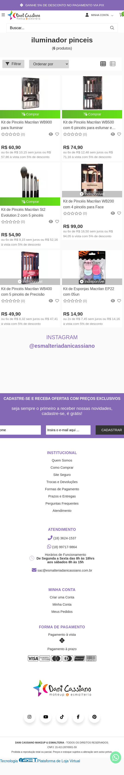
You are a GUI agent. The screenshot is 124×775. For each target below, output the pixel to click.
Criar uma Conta (62, 597)
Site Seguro (62, 475)
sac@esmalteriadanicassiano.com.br (62, 570)
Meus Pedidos (61, 612)
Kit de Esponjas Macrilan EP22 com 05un (88, 291)
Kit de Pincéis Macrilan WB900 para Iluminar (26, 125)
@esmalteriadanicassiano (62, 346)
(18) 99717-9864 (62, 547)
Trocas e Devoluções (62, 482)
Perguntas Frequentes (62, 503)
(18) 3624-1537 (62, 538)
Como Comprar (62, 467)
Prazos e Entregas (62, 496)
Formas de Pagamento (62, 489)
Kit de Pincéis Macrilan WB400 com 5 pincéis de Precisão (26, 291)
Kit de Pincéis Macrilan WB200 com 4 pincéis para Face (88, 204)
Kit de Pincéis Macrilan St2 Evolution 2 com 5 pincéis (23, 212)
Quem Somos (62, 460)
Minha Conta (62, 604)
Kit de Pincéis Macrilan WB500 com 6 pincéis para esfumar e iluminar (88, 125)
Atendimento (62, 510)
